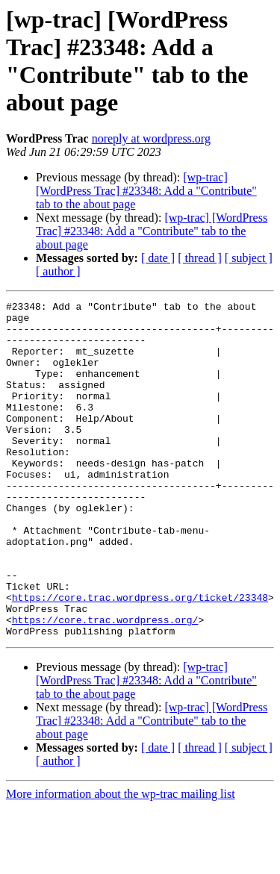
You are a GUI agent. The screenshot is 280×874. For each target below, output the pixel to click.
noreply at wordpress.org (151, 138)
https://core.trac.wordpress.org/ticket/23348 (140, 657)
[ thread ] (200, 258)
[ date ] (158, 258)
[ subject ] (249, 258)
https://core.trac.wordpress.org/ (105, 684)
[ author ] (58, 271)
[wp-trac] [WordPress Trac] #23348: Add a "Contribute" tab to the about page (146, 190)
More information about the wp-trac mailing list (120, 861)
